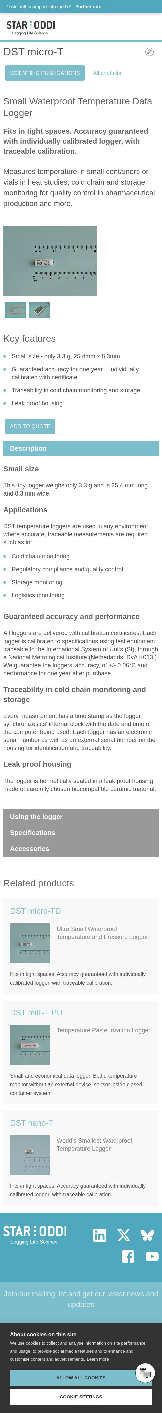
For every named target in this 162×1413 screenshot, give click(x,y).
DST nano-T (31, 1122)
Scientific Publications (45, 73)
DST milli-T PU (36, 1012)
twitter (123, 1235)
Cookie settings (81, 1396)
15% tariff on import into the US (57, 6)
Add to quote (30, 426)
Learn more (98, 1359)
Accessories (29, 848)
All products (107, 73)
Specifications (32, 832)
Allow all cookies (81, 1377)
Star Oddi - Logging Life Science (34, 1235)
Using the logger (36, 816)
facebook (128, 1256)
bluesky (147, 1235)
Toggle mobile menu (149, 27)
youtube (152, 1256)
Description (28, 448)
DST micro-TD (35, 910)
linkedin (99, 1235)
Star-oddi (31, 28)
